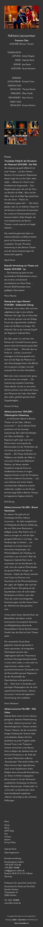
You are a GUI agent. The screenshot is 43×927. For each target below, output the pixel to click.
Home (7, 825)
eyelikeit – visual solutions (19, 920)
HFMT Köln (9, 831)
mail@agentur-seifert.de (14, 871)
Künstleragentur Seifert (14, 862)
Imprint (7, 840)
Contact (7, 837)
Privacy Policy (10, 843)
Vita (6, 834)
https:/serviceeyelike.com (21, 923)
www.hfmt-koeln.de (12, 903)
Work (6, 828)
